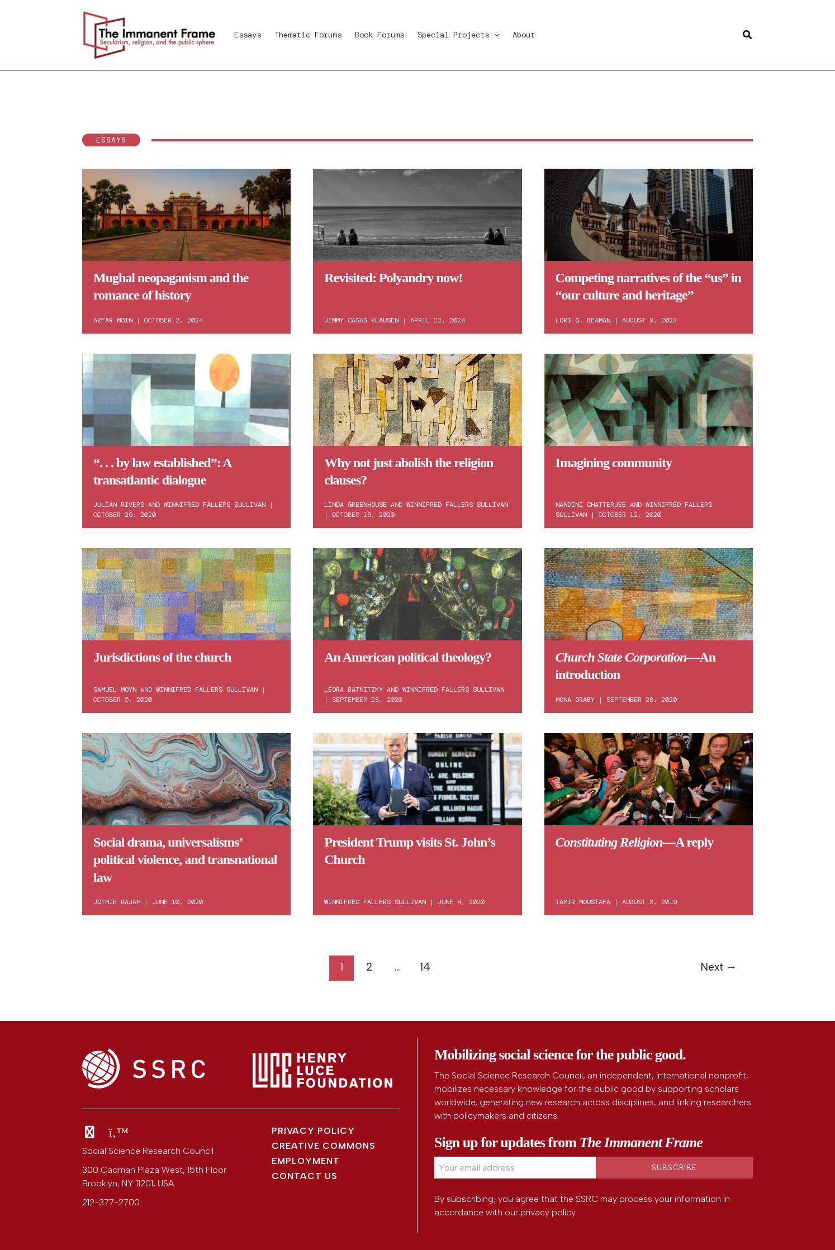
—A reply (635, 842)
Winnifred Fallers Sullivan (214, 504)
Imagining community (614, 462)
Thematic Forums (307, 35)
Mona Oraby (575, 699)
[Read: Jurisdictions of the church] (186, 592)
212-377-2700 (111, 1202)
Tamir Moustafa (583, 901)
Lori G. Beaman (583, 320)
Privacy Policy (313, 1130)
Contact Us (305, 1176)
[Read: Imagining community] (648, 398)
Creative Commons (324, 1145)
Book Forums (379, 35)
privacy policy (547, 1212)
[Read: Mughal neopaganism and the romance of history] (186, 213)
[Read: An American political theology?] (417, 592)
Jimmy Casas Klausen (361, 320)
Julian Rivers (118, 504)
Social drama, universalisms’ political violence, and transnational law (185, 859)
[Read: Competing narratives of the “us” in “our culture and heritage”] (648, 213)
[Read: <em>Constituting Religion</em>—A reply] (648, 777)
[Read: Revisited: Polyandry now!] (417, 213)
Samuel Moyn (114, 689)
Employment (306, 1161)
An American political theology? (407, 657)
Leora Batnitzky (353, 689)
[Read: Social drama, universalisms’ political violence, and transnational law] (186, 777)
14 (425, 967)
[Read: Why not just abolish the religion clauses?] (417, 398)
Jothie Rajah (116, 901)
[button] (494, 34)
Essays (247, 35)
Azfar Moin (112, 320)
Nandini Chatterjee (591, 504)
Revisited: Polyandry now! (393, 277)
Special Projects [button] (458, 34)
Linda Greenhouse (355, 504)
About (524, 35)
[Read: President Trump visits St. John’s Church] (417, 777)
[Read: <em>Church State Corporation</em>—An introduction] (648, 592)
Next (718, 967)
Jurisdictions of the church (162, 657)
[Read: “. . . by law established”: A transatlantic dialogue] (186, 398)
